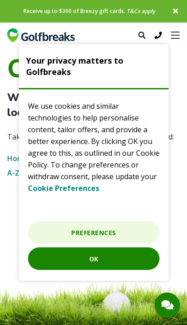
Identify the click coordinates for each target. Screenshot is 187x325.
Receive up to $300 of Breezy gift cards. (89, 11)
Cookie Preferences (63, 188)
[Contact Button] (167, 305)
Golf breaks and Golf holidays (41, 35)
